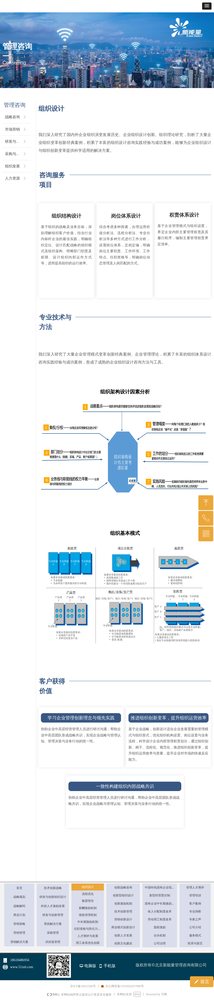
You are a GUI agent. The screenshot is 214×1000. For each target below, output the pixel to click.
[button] (207, 6)
